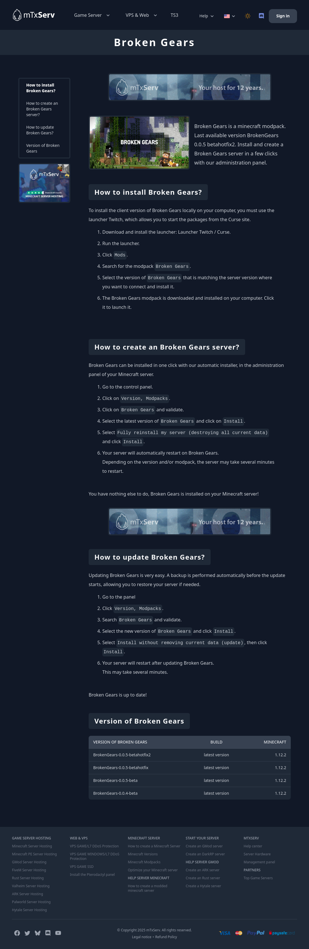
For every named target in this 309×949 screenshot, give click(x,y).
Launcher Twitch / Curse (203, 232)
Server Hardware (257, 854)
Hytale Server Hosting (29, 910)
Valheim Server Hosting (31, 886)
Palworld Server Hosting (31, 902)
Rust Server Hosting (28, 878)
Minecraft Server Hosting (32, 846)
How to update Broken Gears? (40, 129)
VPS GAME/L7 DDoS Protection (94, 846)
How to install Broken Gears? (40, 87)
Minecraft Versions (143, 854)
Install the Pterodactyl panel (92, 874)
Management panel (259, 862)
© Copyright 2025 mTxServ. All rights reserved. (154, 930)
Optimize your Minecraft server (153, 870)
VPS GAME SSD (81, 866)
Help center (253, 846)
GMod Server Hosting (29, 862)
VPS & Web (142, 15)
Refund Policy (166, 936)
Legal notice (141, 936)
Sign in (283, 16)
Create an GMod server (204, 846)
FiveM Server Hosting (29, 870)
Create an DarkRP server (205, 854)
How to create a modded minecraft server (147, 888)
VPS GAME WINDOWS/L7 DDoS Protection (94, 856)
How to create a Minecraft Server (154, 846)
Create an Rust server (203, 878)
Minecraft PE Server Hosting (34, 854)
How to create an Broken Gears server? (42, 108)
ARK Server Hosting (27, 894)
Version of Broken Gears (43, 148)
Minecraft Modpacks (144, 862)
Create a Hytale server (203, 886)
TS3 (174, 15)
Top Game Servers (258, 878)
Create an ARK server (202, 870)
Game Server (92, 15)
